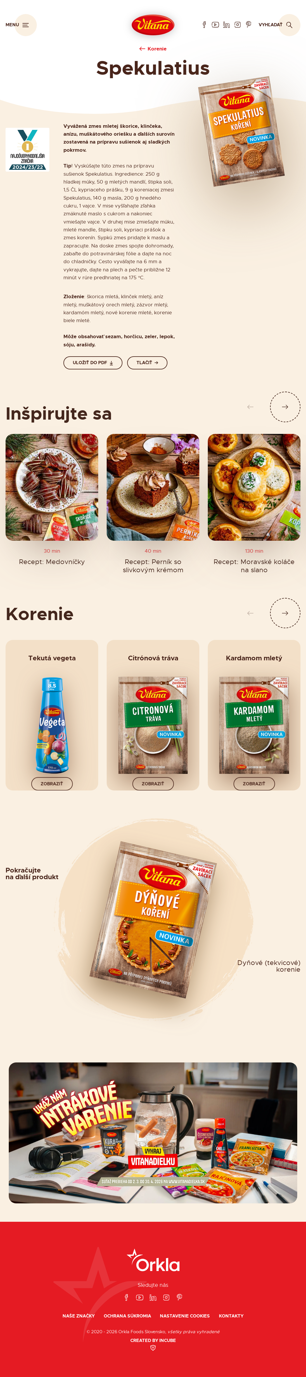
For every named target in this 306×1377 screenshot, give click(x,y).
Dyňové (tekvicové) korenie (268, 966)
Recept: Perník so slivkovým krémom (153, 566)
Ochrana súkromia (127, 1316)
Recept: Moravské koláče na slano (254, 566)
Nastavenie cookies (185, 1316)
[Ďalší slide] (285, 407)
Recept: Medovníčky (52, 562)
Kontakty (231, 1316)
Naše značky (79, 1316)
